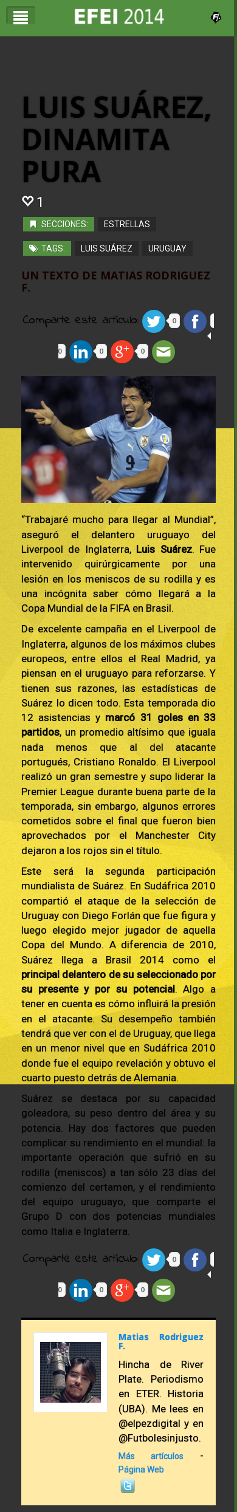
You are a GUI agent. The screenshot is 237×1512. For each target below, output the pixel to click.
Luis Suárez (106, 248)
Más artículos (151, 1456)
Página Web (141, 1469)
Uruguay (167, 248)
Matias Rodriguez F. (161, 1341)
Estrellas (127, 224)
